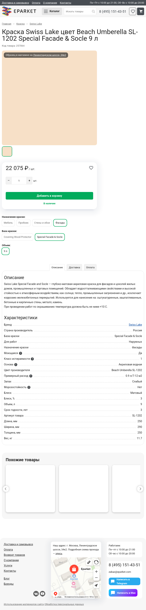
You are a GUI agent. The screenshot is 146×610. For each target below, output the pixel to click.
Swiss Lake (135, 324)
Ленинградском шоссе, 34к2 (49, 55)
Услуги (8, 565)
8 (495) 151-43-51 (112, 11)
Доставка (74, 267)
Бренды (9, 583)
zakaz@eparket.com (120, 571)
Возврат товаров (14, 554)
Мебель (8, 222)
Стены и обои (42, 222)
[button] (6, 489)
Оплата (36, 2)
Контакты (65, 2)
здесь (59, 553)
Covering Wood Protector (17, 237)
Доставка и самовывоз (15, 2)
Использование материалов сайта (24, 604)
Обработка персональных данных (64, 604)
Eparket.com (19, 11)
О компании (50, 2)
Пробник (23, 222)
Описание (57, 267)
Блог (7, 578)
